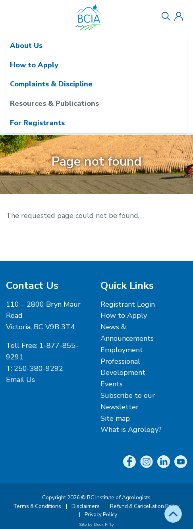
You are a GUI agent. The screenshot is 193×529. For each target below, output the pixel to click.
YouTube (180, 461)
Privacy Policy (101, 514)
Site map (115, 418)
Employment (121, 350)
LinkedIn (163, 461)
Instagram (146, 461)
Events (111, 384)
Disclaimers (85, 506)
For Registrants (37, 123)
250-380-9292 (38, 368)
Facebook (129, 461)
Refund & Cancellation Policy (144, 506)
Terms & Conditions (37, 506)
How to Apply (34, 65)
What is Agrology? (131, 429)
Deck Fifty (104, 524)
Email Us (20, 379)
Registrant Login (127, 304)
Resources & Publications (54, 103)
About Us (26, 45)
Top (173, 514)
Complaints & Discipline (51, 84)
